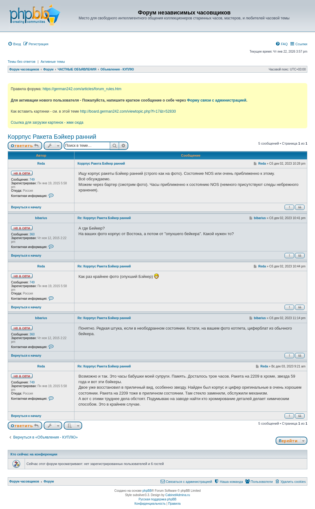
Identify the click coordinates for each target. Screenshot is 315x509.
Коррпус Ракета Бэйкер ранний (52, 136)
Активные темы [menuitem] (53, 61)
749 (32, 179)
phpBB (147, 490)
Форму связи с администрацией (216, 100)
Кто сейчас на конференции (33, 454)
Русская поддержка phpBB (157, 499)
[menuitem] (14, 44)
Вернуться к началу (26, 207)
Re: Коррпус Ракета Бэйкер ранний (104, 218)
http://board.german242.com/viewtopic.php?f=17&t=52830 (128, 111)
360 (32, 234)
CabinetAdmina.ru (177, 495)
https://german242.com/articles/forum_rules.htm (81, 89)
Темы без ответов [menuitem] (21, 61)
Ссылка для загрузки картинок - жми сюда (47, 122)
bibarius (41, 218)
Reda (41, 163)
